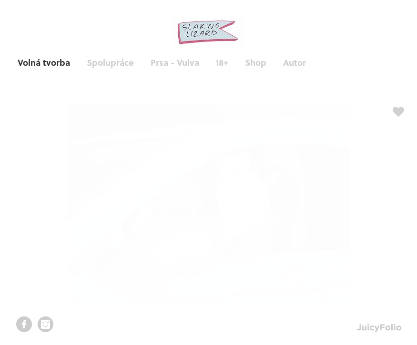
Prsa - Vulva (175, 62)
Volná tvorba (44, 62)
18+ (222, 62)
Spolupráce (110, 62)
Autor (294, 62)
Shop (255, 62)
